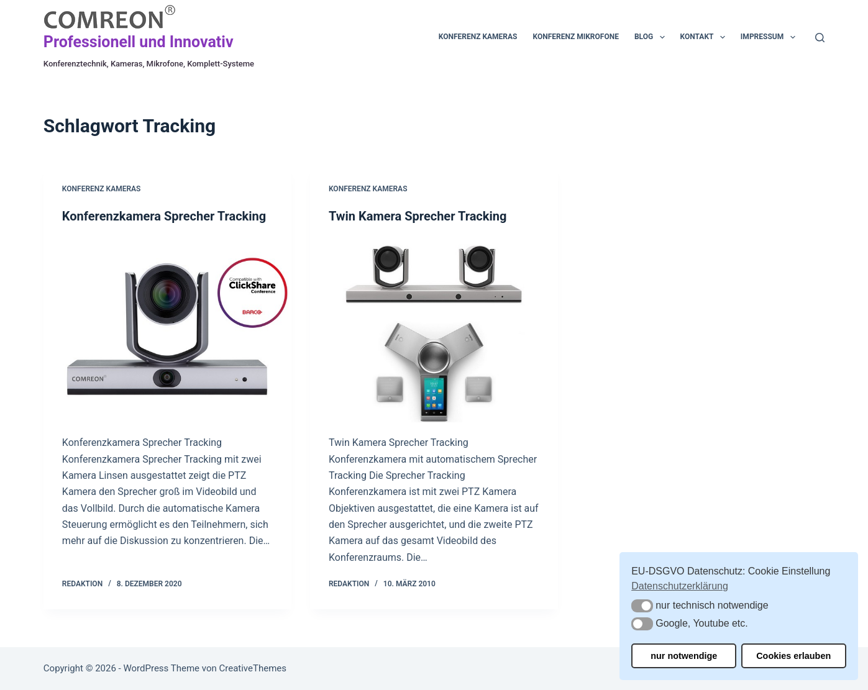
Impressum (770, 37)
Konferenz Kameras (478, 36)
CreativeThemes (252, 668)
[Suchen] (820, 37)
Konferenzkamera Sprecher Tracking (164, 216)
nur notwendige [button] (684, 656)
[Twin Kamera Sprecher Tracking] (434, 329)
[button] (642, 605)
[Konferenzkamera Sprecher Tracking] (167, 329)
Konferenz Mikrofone (576, 36)
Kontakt (705, 37)
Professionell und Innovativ (138, 42)
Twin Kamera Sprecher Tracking (417, 216)
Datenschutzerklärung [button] (679, 586)
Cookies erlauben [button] (793, 656)
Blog (652, 37)
